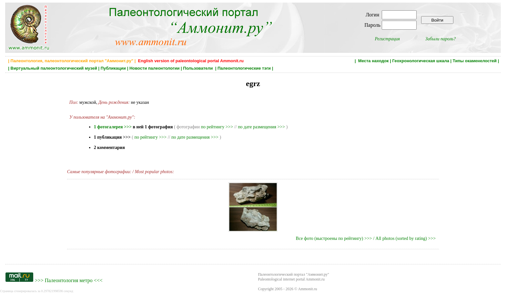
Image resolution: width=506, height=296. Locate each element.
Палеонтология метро (69, 280)
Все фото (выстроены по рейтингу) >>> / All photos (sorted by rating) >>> (366, 238)
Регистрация (387, 38)
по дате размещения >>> (261, 126)
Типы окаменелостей (475, 60)
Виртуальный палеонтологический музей (54, 68)
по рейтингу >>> (217, 126)
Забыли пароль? (440, 38)
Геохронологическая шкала (420, 60)
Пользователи (198, 68)
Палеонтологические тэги (244, 68)
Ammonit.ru (307, 289)
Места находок (373, 60)
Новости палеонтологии (154, 68)
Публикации (113, 68)
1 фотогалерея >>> (113, 126)
